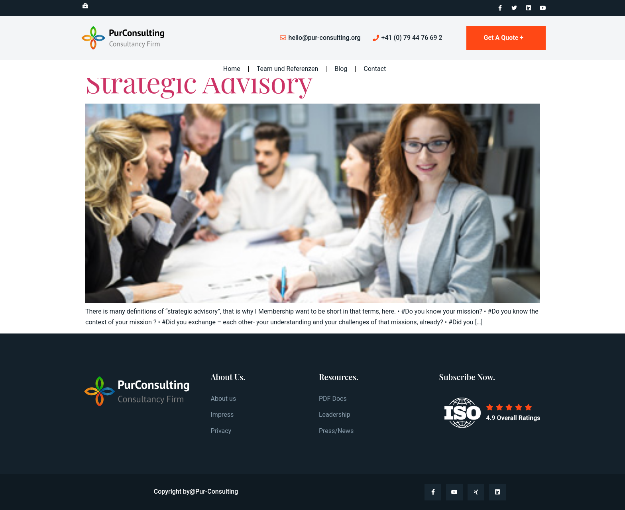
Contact (375, 69)
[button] (83, 6)
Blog (340, 69)
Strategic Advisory (198, 81)
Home (231, 69)
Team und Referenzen (287, 69)
